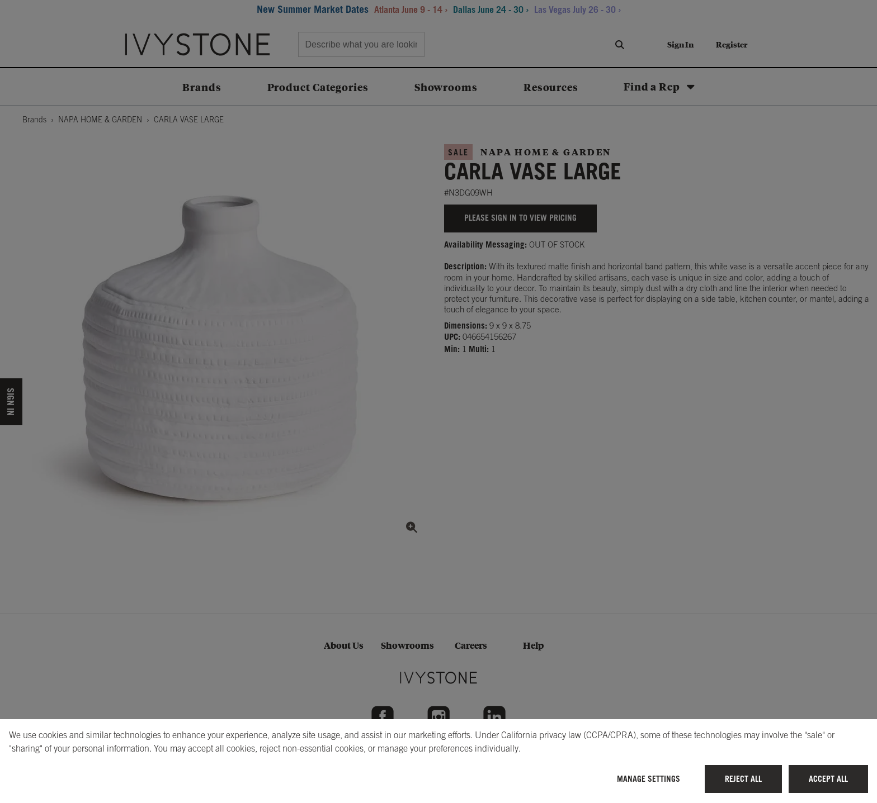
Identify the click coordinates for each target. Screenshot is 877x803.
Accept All (828, 778)
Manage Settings (648, 778)
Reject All (743, 778)
